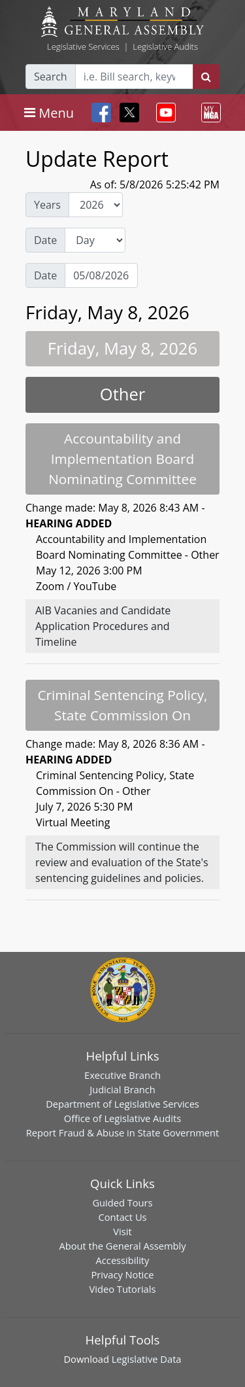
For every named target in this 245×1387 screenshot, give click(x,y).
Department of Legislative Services (122, 1103)
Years (47, 205)
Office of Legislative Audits (122, 1118)
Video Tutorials (123, 1288)
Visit (122, 1231)
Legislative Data (147, 1358)
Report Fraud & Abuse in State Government (122, 1132)
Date (45, 240)
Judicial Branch (122, 1089)
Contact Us (122, 1216)
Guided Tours (122, 1202)
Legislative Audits (165, 46)
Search (50, 76)
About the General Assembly (122, 1245)
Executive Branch (122, 1074)
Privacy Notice (122, 1274)
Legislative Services (83, 46)
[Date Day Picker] (101, 275)
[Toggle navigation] (49, 112)
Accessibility (123, 1260)
